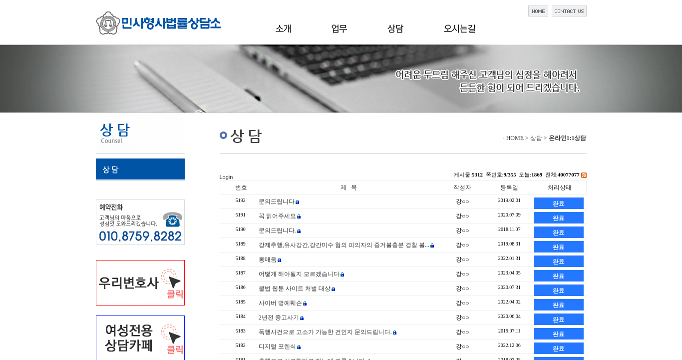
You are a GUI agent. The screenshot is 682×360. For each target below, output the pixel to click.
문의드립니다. (277, 230)
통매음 (268, 259)
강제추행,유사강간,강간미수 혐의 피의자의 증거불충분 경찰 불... (344, 245)
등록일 (509, 187)
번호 (241, 187)
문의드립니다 (277, 201)
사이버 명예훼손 (280, 303)
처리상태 (560, 187)
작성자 (462, 187)
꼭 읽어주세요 (277, 216)
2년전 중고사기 (279, 317)
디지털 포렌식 (277, 346)
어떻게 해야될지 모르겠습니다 (299, 274)
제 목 (349, 187)
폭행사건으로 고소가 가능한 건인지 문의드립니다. (325, 332)
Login (226, 177)
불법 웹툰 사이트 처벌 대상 (295, 288)
